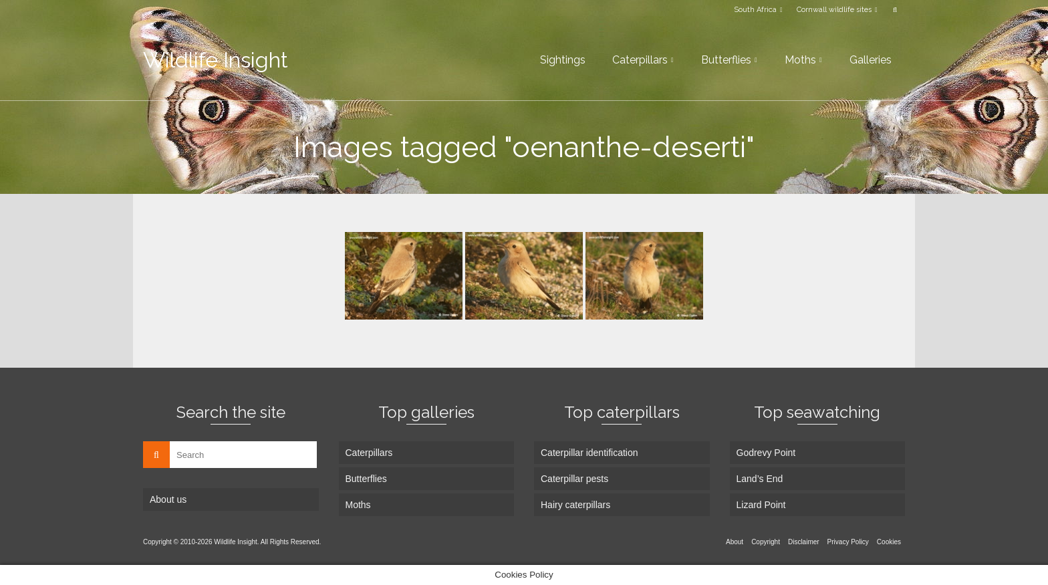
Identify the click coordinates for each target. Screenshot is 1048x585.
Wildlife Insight (215, 59)
